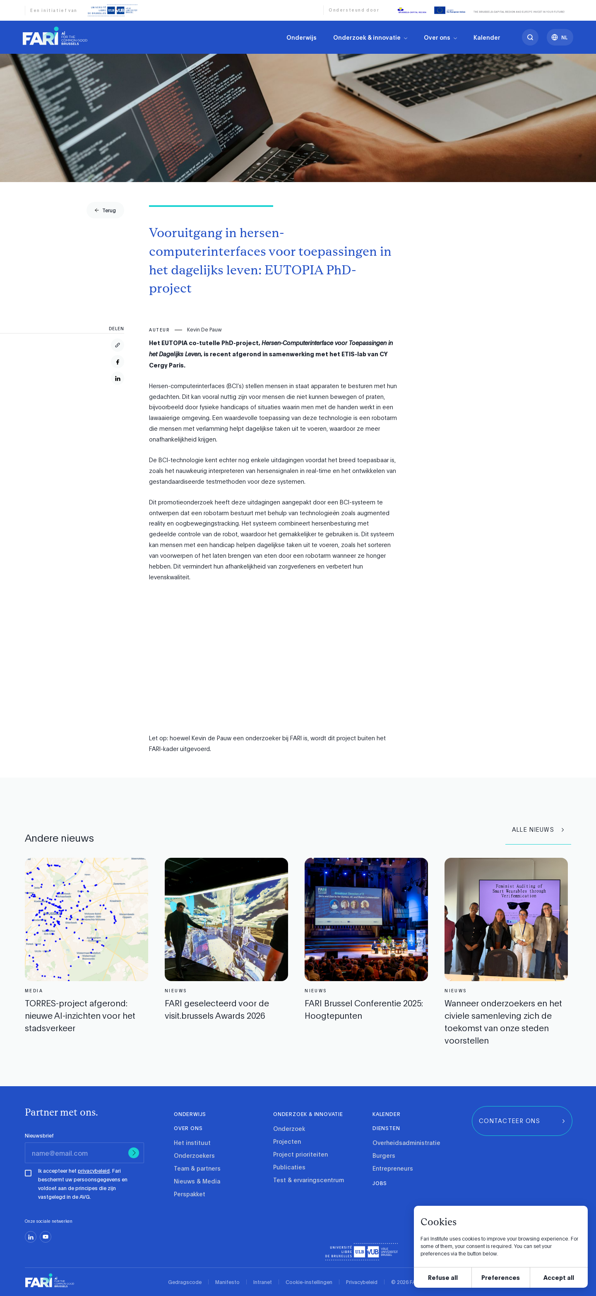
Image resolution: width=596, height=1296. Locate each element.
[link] (55, 35)
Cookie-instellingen (309, 1282)
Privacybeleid (361, 1282)
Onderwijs (301, 37)
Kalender (486, 37)
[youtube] (45, 1237)
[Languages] (560, 37)
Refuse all (443, 1277)
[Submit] (133, 1152)
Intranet (262, 1282)
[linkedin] (30, 1237)
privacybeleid (94, 1170)
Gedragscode (185, 1282)
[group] (105, 210)
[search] (530, 37)
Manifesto (227, 1282)
